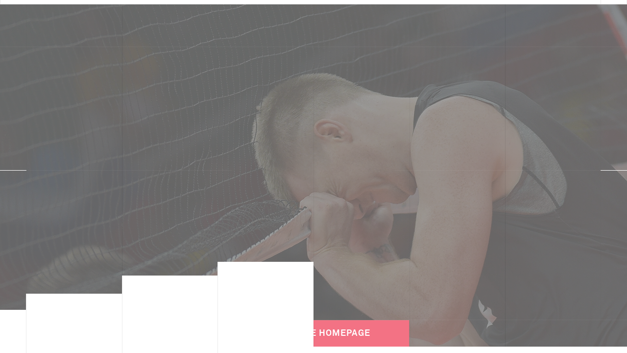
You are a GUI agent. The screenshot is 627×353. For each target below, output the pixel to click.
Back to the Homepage (313, 325)
